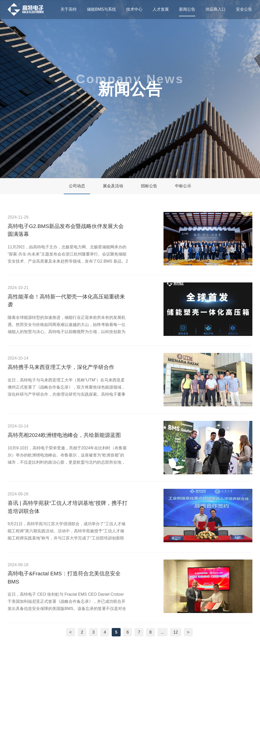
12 (175, 632)
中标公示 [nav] (183, 186)
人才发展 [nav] (161, 9)
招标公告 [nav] (149, 186)
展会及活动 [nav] (113, 186)
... (162, 632)
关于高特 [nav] (68, 9)
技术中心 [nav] (134, 9)
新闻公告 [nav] (187, 9)
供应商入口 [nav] (215, 9)
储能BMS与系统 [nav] (101, 9)
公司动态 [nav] (77, 186)
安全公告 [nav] (244, 9)
